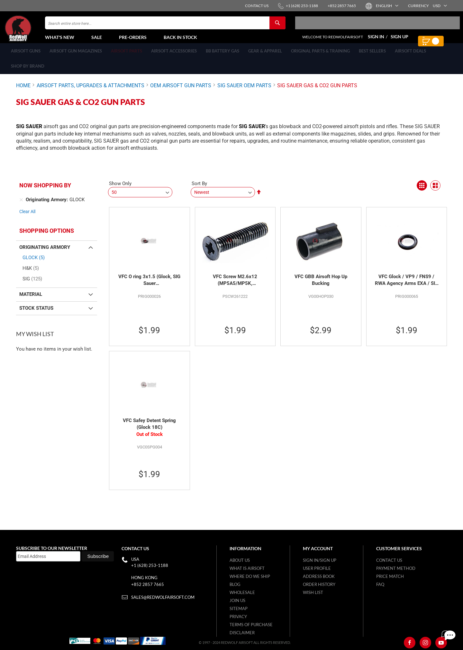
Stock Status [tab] (36, 312)
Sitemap (239, 608)
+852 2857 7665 (147, 584)
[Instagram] (425, 642)
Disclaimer (242, 632)
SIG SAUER (252, 130)
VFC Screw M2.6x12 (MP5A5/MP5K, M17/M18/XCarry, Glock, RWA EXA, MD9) (235, 284)
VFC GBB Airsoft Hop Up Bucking (321, 283)
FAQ (380, 584)
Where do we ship (250, 576)
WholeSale (242, 592)
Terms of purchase (251, 624)
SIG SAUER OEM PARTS (244, 92)
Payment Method (395, 568)
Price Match (390, 576)
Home (23, 92)
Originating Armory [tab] (44, 251)
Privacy (238, 616)
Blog (235, 584)
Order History (319, 584)
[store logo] (33, 32)
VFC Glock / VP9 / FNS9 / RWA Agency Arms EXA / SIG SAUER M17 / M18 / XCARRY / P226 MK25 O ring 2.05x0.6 (406, 284)
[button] (387, 5)
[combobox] (165, 26)
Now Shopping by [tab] (45, 188)
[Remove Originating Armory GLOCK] (21, 203)
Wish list (313, 592)
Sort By (199, 187)
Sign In (376, 40)
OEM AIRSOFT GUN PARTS (180, 92)
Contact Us (389, 560)
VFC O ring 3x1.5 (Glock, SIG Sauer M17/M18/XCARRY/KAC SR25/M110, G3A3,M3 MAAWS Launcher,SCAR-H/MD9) (149, 284)
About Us (240, 560)
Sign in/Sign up (319, 560)
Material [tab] (30, 298)
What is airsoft (247, 568)
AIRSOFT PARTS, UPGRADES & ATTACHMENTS (90, 92)
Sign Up (399, 40)
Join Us (237, 600)
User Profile (317, 568)
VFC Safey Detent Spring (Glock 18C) (149, 427)
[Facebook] (409, 642)
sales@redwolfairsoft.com (163, 597)
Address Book (319, 576)
